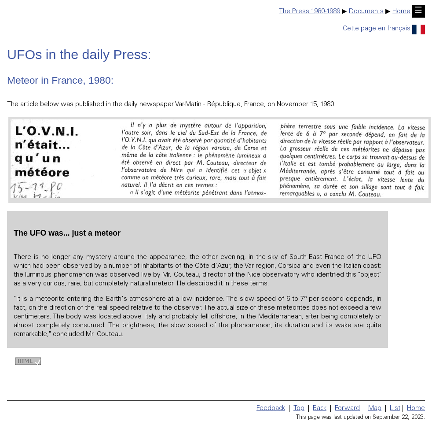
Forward (347, 408)
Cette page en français (384, 29)
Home (401, 11)
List (395, 408)
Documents (366, 11)
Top (298, 408)
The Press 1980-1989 (309, 11)
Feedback (270, 408)
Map (374, 408)
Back (319, 408)
